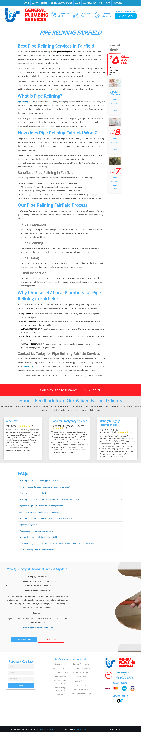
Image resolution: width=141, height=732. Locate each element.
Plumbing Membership (81, 693)
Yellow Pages (28, 628)
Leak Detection (60, 676)
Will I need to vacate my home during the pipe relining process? (45, 518)
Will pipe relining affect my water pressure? (37, 550)
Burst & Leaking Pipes (60, 668)
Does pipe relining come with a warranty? (36, 531)
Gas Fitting (59, 694)
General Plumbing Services (61, 3)
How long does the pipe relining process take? (38, 480)
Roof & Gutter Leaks (81, 672)
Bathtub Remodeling (81, 664)
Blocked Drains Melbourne (60, 682)
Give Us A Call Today (24, 640)
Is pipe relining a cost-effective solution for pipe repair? (42, 506)
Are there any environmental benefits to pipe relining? (41, 512)
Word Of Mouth (41, 628)
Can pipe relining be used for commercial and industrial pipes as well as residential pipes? (56, 543)
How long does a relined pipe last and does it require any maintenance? (49, 499)
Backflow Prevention (81, 668)
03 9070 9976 (125, 16)
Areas (77, 3)
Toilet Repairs (60, 664)
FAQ (100, 3)
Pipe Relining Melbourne (60, 689)
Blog (108, 3)
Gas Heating (81, 685)
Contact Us (117, 3)
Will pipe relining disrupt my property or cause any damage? (44, 487)
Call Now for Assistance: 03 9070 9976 (70, 390)
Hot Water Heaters (60, 672)
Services (44, 3)
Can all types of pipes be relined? (33, 493)
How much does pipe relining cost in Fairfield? (38, 537)
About (34, 3)
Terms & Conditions (81, 729)
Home (26, 3)
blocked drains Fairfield (33, 366)
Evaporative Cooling (81, 689)
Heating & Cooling (81, 681)
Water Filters (81, 676)
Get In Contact (50, 640)
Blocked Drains (89, 3)
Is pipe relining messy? (28, 524)
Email (51, 628)
